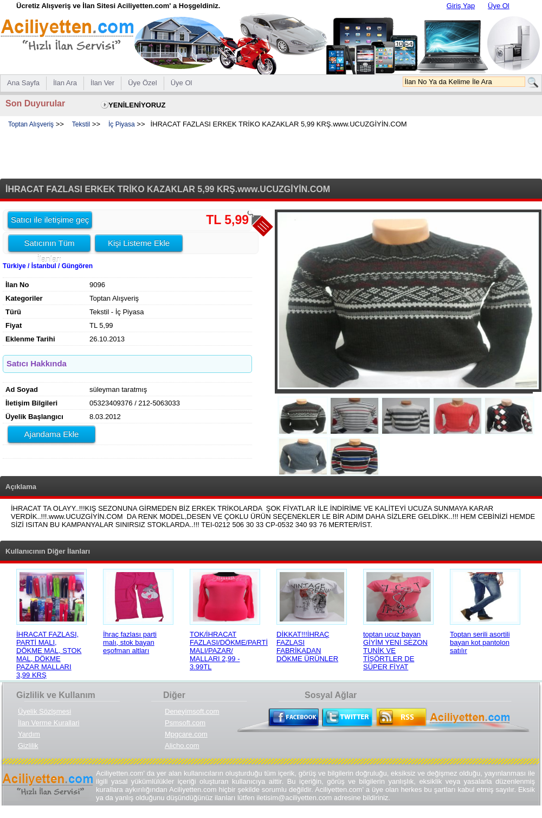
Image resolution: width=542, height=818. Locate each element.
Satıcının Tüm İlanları (49, 244)
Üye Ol (498, 6)
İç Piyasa (121, 124)
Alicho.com (182, 745)
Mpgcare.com (186, 734)
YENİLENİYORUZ (136, 105)
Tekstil (81, 124)
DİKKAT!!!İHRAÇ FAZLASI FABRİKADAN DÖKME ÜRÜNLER (307, 646)
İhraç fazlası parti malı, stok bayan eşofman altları (130, 642)
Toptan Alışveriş (31, 124)
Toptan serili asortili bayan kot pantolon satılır (480, 642)
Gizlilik (28, 745)
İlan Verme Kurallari (48, 723)
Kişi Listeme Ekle (139, 243)
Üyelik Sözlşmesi (44, 711)
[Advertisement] (271, 154)
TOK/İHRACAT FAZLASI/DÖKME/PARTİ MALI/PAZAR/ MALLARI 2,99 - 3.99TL (229, 650)
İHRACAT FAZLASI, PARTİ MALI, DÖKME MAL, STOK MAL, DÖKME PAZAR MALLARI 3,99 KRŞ (48, 654)
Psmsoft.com (185, 723)
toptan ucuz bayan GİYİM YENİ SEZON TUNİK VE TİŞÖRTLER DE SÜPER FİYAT (395, 650)
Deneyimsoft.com (192, 711)
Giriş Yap (461, 6)
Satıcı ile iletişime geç (50, 219)
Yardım (29, 734)
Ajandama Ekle (51, 434)
